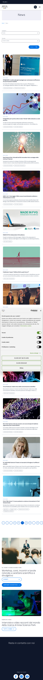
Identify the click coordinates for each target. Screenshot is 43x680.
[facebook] (15, 676)
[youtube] (27, 676)
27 (22, 522)
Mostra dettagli (34, 353)
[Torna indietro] (3, 522)
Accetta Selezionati (21, 363)
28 (26, 522)
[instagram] (21, 676)
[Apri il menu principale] (39, 7)
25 (14, 522)
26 (18, 522)
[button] (35, 7)
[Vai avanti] (41, 522)
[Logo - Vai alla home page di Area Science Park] (5, 7)
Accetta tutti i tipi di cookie (21, 358)
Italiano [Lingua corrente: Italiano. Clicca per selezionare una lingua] (5, 2)
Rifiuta (21, 368)
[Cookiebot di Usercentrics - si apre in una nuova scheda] (30, 311)
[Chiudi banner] (40, 310)
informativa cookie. (26, 325)
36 (37, 522)
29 (30, 522)
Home (3, 23)
